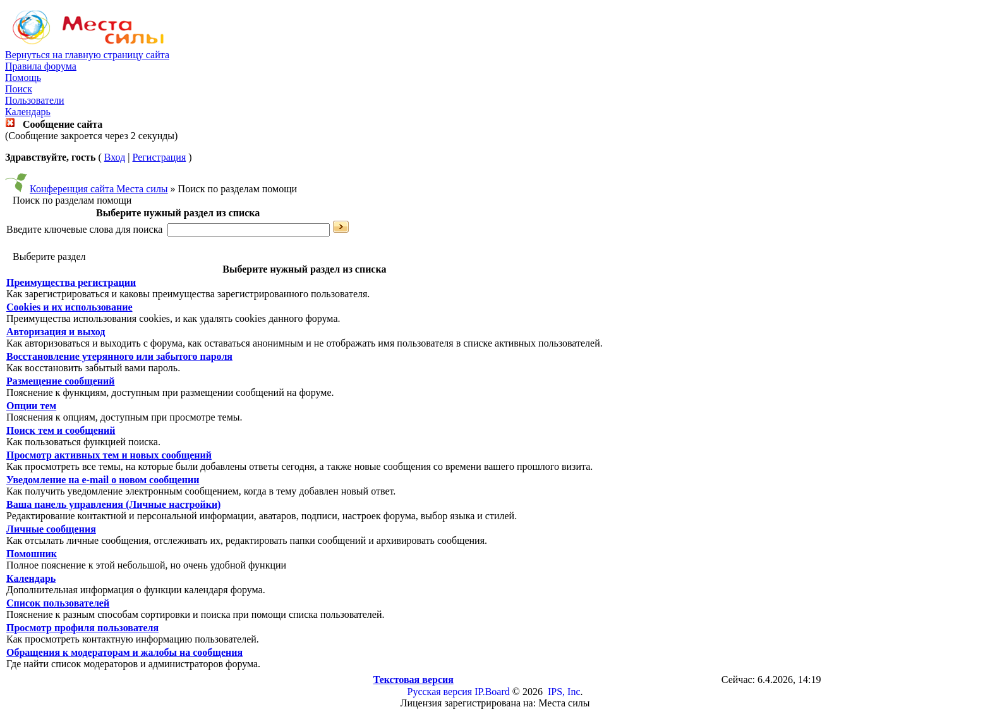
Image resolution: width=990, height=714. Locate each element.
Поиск (18, 88)
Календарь (28, 111)
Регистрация (159, 157)
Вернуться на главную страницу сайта (87, 54)
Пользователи (34, 100)
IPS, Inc (564, 691)
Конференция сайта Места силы (99, 188)
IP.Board (492, 691)
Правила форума (40, 66)
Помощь (23, 77)
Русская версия (440, 691)
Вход (115, 157)
